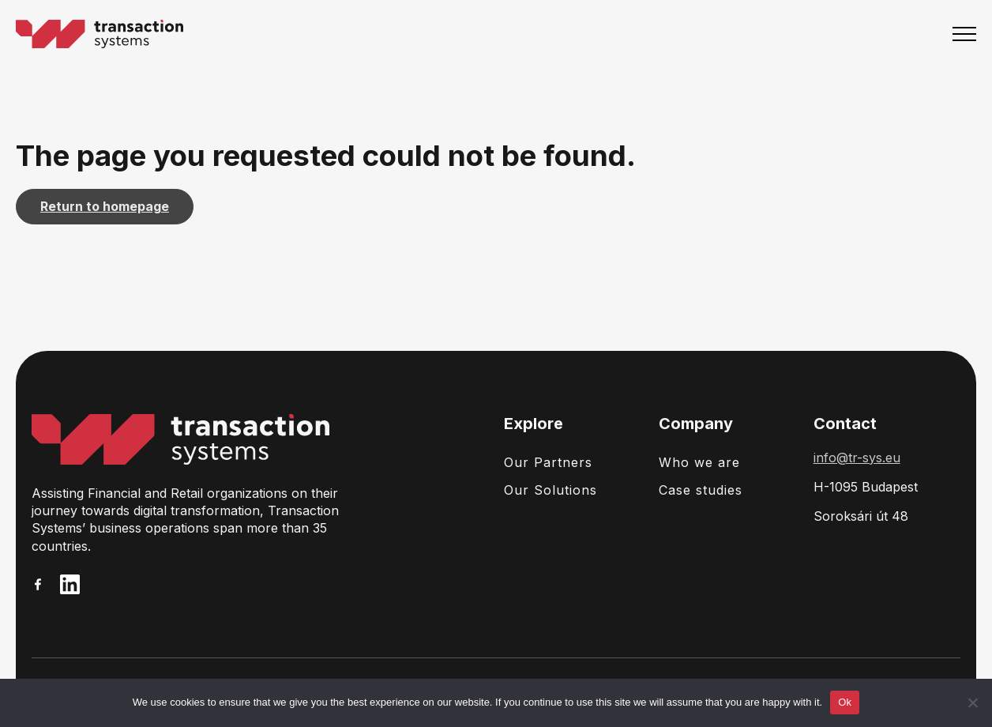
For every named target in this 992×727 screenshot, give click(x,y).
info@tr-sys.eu (857, 457)
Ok (844, 702)
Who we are (699, 462)
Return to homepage (104, 206)
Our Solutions (550, 490)
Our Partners (548, 462)
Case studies (700, 490)
